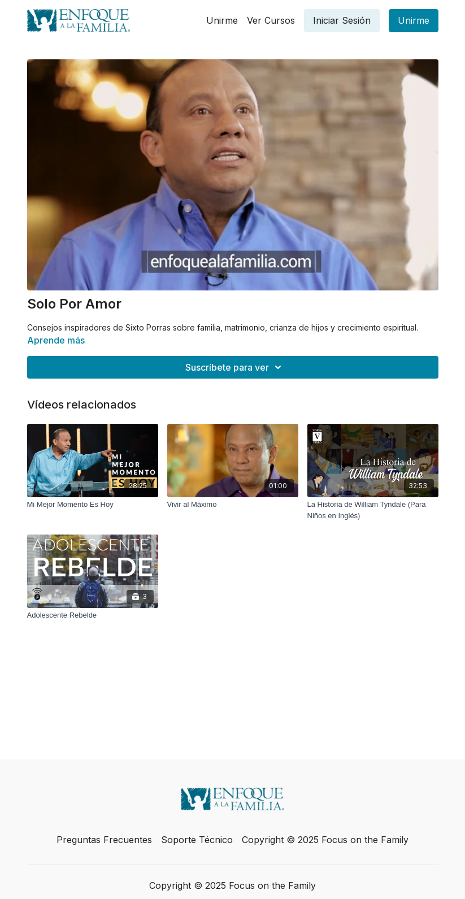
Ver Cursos (271, 20)
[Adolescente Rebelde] (92, 615)
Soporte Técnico (197, 839)
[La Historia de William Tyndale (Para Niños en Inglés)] (372, 510)
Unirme (222, 20)
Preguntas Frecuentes (104, 839)
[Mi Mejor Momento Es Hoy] (92, 504)
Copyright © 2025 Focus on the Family (325, 839)
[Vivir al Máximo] (232, 504)
